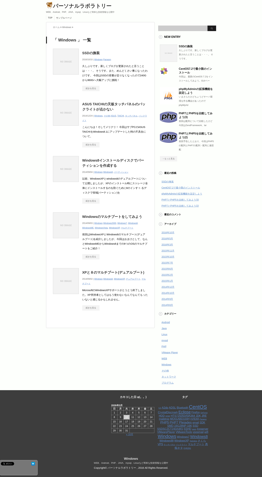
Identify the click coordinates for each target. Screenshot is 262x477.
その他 (107, 116)
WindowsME (88, 228)
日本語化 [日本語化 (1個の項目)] (187, 448)
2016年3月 (167, 244)
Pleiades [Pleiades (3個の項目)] (185, 422)
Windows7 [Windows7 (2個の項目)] (183, 436)
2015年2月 (167, 274)
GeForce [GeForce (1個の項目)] (203, 413)
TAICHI (120, 116)
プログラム (168, 382)
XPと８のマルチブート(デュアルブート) (113, 272)
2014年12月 (168, 287)
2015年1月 (167, 281)
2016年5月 (167, 238)
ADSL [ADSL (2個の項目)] (172, 407)
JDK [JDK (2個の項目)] (198, 415)
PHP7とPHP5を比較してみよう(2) (180, 205)
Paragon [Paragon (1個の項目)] (203, 419)
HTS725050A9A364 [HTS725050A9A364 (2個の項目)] (183, 415)
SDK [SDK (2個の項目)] (202, 422)
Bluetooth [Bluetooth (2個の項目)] (182, 407)
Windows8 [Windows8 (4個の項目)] (199, 436)
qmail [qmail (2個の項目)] (195, 422)
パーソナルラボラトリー (78, 6)
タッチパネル (131, 116)
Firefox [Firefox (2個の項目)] (195, 412)
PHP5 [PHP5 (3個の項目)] (164, 422)
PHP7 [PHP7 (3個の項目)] (174, 422)
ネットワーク (169, 376)
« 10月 (129, 434)
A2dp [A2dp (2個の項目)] (165, 407)
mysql (165, 340)
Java (164, 328)
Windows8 (108, 172)
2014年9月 (167, 299)
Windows (98, 59)
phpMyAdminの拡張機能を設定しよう (182, 193)
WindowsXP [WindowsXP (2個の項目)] (181, 440)
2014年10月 (168, 293)
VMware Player (170, 352)
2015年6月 (167, 268)
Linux (164, 334)
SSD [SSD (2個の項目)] (195, 425)
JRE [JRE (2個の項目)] (204, 415)
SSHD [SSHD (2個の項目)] (187, 428)
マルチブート (127, 228)
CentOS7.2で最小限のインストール (181, 187)
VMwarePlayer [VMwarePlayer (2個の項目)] (166, 432)
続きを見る (91, 88)
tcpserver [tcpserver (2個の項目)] (202, 428)
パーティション (121, 172)
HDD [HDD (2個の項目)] (162, 415)
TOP (50, 17)
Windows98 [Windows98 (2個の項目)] (167, 440)
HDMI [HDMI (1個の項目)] (167, 416)
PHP (164, 346)
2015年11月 (168, 250)
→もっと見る (168, 158)
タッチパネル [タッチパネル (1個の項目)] (169, 445)
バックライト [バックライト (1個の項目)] (181, 445)
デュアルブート (133, 279)
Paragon (107, 59)
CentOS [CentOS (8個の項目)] (198, 407)
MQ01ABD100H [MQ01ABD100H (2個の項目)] (180, 418)
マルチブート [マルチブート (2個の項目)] (196, 444)
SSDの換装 (91, 53)
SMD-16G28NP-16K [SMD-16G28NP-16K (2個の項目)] (179, 425)
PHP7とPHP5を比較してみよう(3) (180, 199)
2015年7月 (167, 262)
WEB (164, 358)
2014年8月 (167, 305)
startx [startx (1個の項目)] (194, 429)
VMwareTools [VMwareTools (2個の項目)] (184, 432)
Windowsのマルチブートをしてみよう (112, 217)
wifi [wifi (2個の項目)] (206, 432)
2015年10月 (168, 256)
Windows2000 (109, 223)
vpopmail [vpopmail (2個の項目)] (198, 432)
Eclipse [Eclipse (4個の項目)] (185, 412)
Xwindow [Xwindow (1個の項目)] (193, 441)
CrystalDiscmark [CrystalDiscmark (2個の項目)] (168, 412)
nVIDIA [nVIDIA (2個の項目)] (194, 418)
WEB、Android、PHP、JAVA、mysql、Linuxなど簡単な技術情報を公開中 (131, 463)
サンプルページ (64, 18)
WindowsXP (114, 228)
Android (166, 322)
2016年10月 (168, 232)
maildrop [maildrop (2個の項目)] (164, 418)
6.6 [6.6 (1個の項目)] (160, 408)
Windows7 (122, 223)
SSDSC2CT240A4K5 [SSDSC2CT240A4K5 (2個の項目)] (170, 428)
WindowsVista (101, 228)
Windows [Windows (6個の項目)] (167, 436)
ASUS (113, 116)
